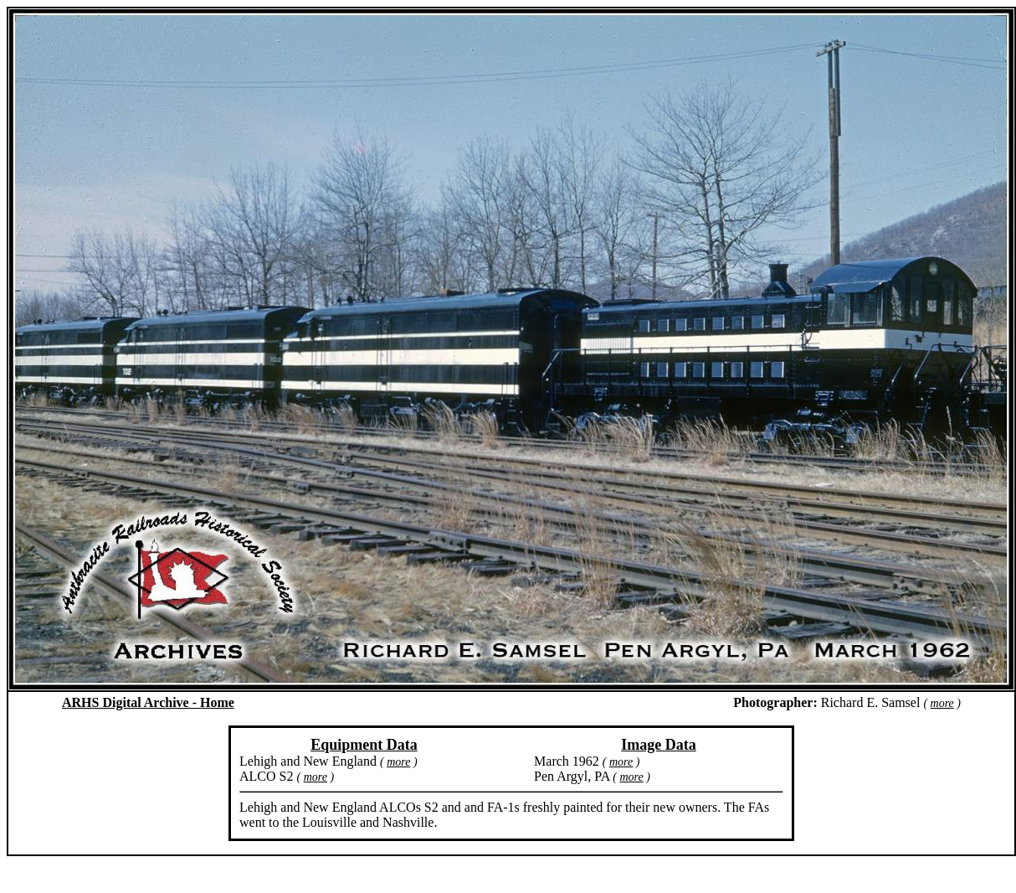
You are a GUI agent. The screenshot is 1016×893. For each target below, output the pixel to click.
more (942, 703)
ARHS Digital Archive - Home (148, 702)
